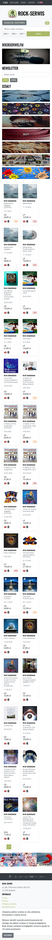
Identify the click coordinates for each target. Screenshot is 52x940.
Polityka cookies (9, 904)
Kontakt (31, 2)
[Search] (26, 29)
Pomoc (23, 2)
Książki (26, 147)
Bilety (26, 134)
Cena (14, 33)
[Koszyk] (47, 22)
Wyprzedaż (26, 173)
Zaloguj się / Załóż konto (14, 22)
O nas (5, 2)
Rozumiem (8, 935)
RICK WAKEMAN (10, 201)
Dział (6, 33)
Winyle (26, 108)
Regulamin (14, 2)
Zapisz (5, 80)
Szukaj (38, 33)
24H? (22, 33)
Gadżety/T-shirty (26, 160)
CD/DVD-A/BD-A (26, 95)
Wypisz (13, 80)
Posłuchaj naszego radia (26, 56)
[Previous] (4, 846)
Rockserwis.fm (8, 907)
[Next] (18, 846)
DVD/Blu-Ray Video (26, 121)
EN (40, 2)
